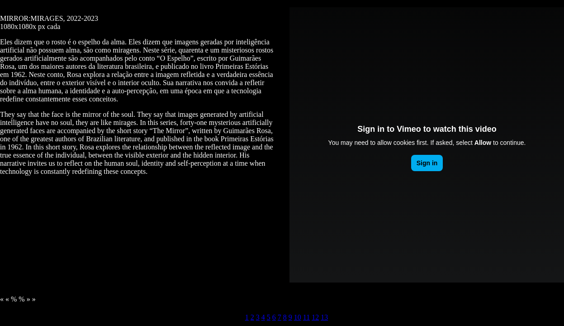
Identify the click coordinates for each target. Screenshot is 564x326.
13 (324, 317)
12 (315, 317)
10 (297, 317)
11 (306, 317)
